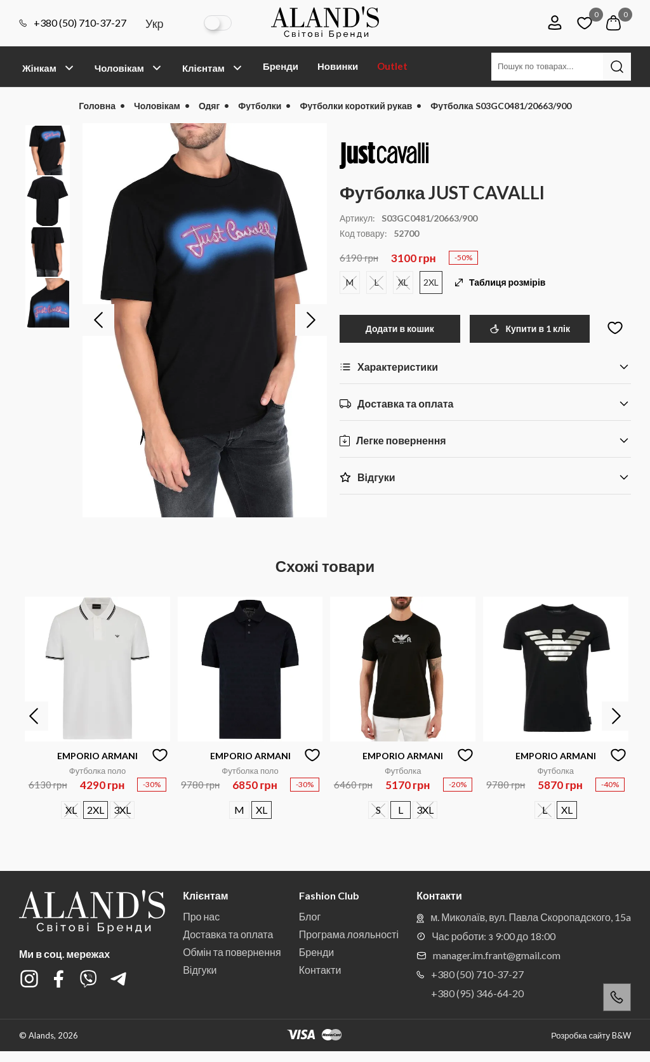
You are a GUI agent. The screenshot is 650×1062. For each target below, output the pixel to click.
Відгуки (199, 970)
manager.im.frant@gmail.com (488, 955)
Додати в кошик (400, 328)
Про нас (201, 916)
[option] (205, 320)
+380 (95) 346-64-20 (477, 993)
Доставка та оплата (228, 934)
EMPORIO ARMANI (97, 755)
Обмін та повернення (232, 952)
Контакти (320, 970)
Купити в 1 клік (529, 328)
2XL (431, 282)
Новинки (337, 66)
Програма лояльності (349, 934)
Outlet (392, 66)
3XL (122, 810)
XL (403, 282)
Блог (310, 916)
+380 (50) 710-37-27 (72, 23)
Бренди (280, 66)
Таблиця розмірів (500, 282)
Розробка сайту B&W (591, 1035)
